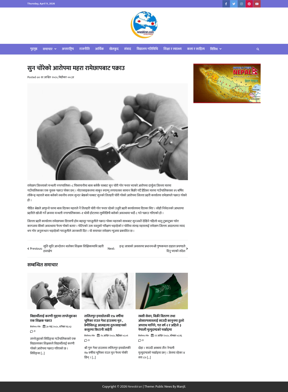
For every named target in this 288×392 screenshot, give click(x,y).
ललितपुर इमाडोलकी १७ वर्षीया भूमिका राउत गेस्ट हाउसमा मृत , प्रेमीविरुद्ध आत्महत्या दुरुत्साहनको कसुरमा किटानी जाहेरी (105, 323)
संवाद (127, 49)
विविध (214, 49)
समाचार (48, 49)
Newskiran (135, 386)
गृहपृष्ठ (33, 49)
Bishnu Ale (35, 327)
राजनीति (84, 49)
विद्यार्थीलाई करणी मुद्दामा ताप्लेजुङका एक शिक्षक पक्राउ (53, 318)
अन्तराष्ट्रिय (68, 49)
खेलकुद (114, 49)
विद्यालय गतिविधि (147, 49)
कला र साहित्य (196, 49)
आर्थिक (99, 49)
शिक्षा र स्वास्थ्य (172, 49)
